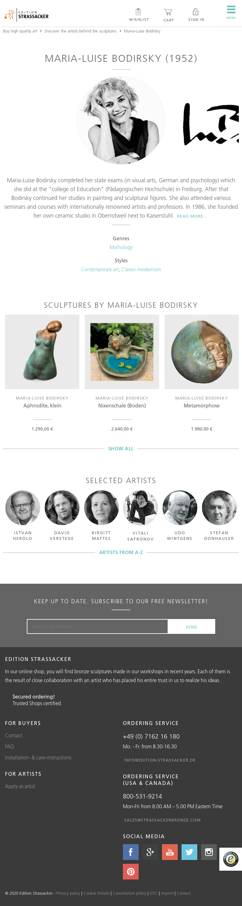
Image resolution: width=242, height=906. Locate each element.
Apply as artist (20, 786)
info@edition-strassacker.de (160, 760)
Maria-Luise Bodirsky (142, 30)
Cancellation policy (129, 893)
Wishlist (139, 15)
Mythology (121, 247)
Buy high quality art (20, 30)
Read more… (192, 216)
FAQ (9, 746)
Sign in (196, 15)
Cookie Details (96, 893)
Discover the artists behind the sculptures (81, 30)
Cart (169, 15)
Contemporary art (100, 269)
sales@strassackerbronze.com (162, 819)
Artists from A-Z (121, 552)
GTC (154, 893)
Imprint (167, 893)
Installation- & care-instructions (38, 757)
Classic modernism (141, 269)
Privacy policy (68, 893)
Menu (231, 12)
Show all (121, 449)
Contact (13, 735)
